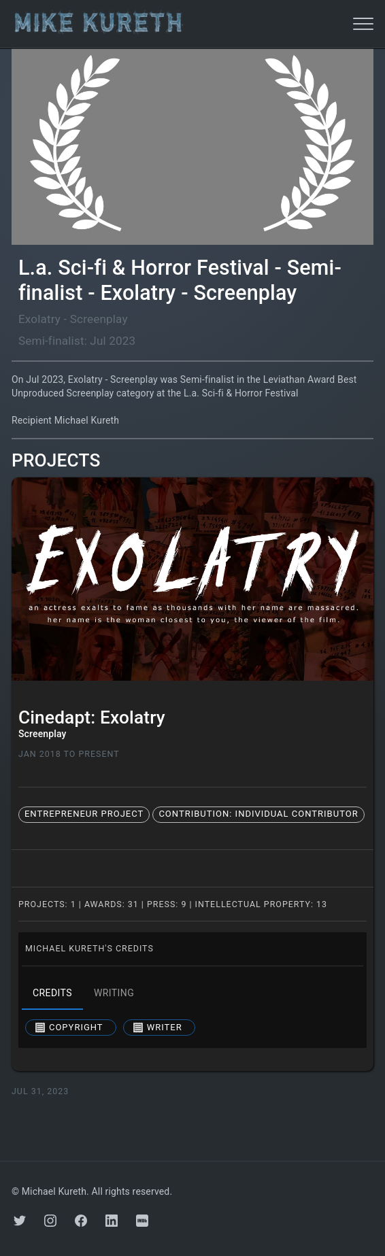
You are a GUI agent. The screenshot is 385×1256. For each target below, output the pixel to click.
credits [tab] (52, 993)
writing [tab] (114, 993)
